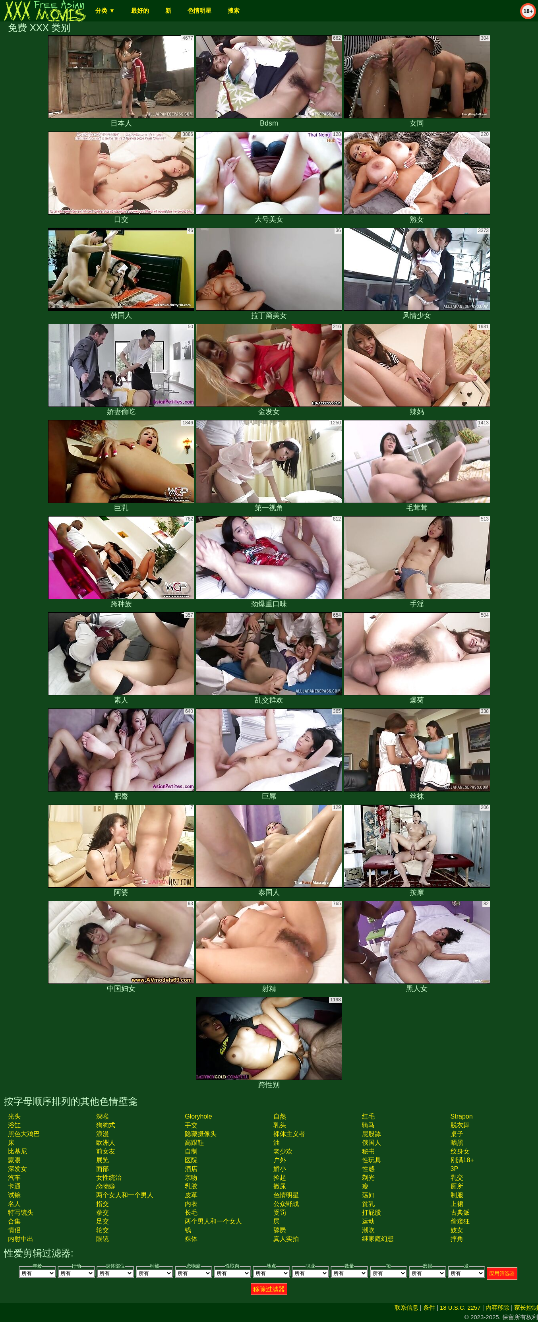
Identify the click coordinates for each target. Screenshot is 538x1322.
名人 (14, 1203)
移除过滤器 (269, 1289)
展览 (102, 1160)
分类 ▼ (105, 10)
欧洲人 (105, 1142)
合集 (14, 1221)
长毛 (191, 1212)
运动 (368, 1221)
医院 (191, 1160)
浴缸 (14, 1125)
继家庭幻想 (378, 1238)
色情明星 (199, 10)
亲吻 (191, 1177)
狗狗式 (105, 1125)
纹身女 (460, 1151)
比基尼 (17, 1151)
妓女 (457, 1230)
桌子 (457, 1133)
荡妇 (368, 1195)
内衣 (191, 1203)
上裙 (457, 1203)
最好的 (140, 10)
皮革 (191, 1195)
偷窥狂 (460, 1221)
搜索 (234, 10)
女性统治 (109, 1177)
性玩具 (371, 1160)
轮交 (102, 1230)
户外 (279, 1160)
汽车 (14, 1177)
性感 (368, 1168)
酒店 (191, 1168)
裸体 (191, 1238)
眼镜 (102, 1238)
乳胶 (191, 1186)
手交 (191, 1125)
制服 (457, 1195)
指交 (102, 1203)
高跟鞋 (194, 1142)
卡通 (14, 1186)
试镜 (14, 1195)
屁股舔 (371, 1133)
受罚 (279, 1212)
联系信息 (406, 1307)
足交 (102, 1221)
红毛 (368, 1116)
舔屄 (279, 1230)
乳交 (457, 1177)
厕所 (457, 1186)
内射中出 (20, 1238)
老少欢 (282, 1151)
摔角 (457, 1238)
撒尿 (279, 1186)
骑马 (368, 1125)
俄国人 (371, 1142)
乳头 (279, 1125)
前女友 (105, 1151)
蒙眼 (14, 1160)
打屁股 (371, 1212)
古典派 (460, 1212)
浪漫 (102, 1133)
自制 (191, 1151)
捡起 (279, 1177)
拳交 (102, 1212)
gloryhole (198, 1116)
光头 (14, 1116)
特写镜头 (20, 1212)
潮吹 (368, 1230)
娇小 (279, 1168)
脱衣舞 (460, 1125)
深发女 (17, 1168)
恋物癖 (105, 1186)
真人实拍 (286, 1238)
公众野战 (286, 1203)
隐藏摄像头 (201, 1133)
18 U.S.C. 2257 (460, 1307)
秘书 (368, 1151)
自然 (279, 1116)
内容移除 (497, 1307)
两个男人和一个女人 (213, 1221)
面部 (102, 1168)
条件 (429, 1307)
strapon (462, 1116)
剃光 (368, 1177)
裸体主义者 (289, 1133)
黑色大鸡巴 (24, 1133)
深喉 (102, 1116)
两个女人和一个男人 (124, 1195)
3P (455, 1168)
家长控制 (526, 1307)
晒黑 (457, 1142)
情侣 (14, 1230)
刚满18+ (462, 1160)
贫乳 (368, 1203)
